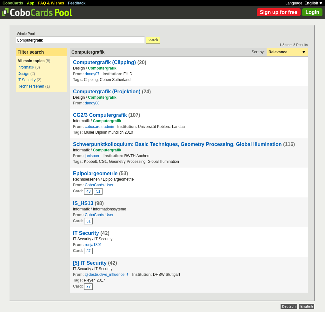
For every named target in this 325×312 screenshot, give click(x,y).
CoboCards (13, 3)
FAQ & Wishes (51, 3)
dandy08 (92, 103)
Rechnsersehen (30, 86)
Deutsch (288, 306)
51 (98, 191)
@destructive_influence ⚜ (107, 274)
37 (88, 251)
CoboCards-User (99, 185)
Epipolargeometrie (95, 173)
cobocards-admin (99, 126)
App (30, 3)
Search (153, 40)
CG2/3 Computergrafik (100, 115)
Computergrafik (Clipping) (104, 62)
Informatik (25, 67)
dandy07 (92, 74)
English (313, 3)
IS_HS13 (83, 203)
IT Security (26, 80)
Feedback (76, 3)
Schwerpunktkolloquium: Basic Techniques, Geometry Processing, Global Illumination (177, 144)
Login (312, 12)
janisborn (92, 156)
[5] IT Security (90, 263)
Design (23, 73)
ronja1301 (93, 244)
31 (88, 221)
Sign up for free (278, 12)
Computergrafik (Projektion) (106, 91)
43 (88, 191)
